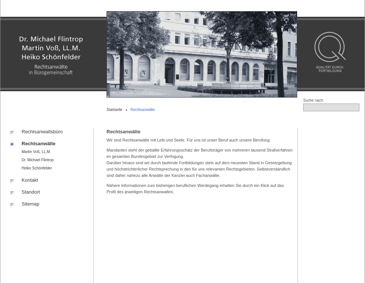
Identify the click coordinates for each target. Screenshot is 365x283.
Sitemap (30, 204)
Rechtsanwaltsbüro (42, 131)
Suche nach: (313, 100)
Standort (31, 192)
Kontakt (30, 180)
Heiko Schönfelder (37, 168)
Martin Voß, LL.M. (36, 152)
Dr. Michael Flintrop (38, 160)
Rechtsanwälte (38, 143)
